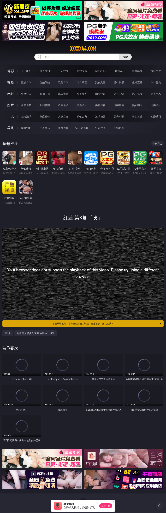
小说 (10, 116)
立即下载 (105, 505)
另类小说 (119, 116)
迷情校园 (100, 116)
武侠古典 (82, 116)
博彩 (10, 71)
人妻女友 (63, 116)
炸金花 (119, 71)
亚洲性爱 (26, 94)
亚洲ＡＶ (26, 82)
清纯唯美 (119, 105)
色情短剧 (119, 128)
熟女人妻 (100, 82)
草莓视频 (63, 128)
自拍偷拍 (45, 82)
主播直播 (137, 82)
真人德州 (45, 71)
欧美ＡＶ (63, 82)
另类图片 (156, 105)
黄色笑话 (137, 116)
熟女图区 (137, 105)
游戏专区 (82, 71)
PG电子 (26, 71)
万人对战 (63, 71)
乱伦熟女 (137, 94)
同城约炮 (26, 128)
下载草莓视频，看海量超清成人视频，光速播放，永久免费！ (107, 324)
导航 (10, 128)
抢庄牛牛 (156, 71)
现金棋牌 (137, 71)
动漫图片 (82, 105)
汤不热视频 (81, 128)
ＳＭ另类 (156, 82)
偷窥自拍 (26, 105)
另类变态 (156, 94)
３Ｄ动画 (82, 82)
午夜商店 (45, 128)
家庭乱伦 (45, 116)
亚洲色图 (45, 105)
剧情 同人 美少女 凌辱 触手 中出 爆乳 (35, 333)
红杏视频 (100, 128)
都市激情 (26, 116)
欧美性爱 (82, 94)
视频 (10, 82)
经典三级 (119, 94)
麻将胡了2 (100, 71)
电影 (10, 93)
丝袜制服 (119, 82)
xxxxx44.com (83, 48)
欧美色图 (63, 105)
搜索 (125, 57)
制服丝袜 (100, 94)
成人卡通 (63, 94)
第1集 (8, 333)
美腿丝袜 (100, 105)
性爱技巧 (156, 116)
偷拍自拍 (45, 94)
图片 (10, 105)
